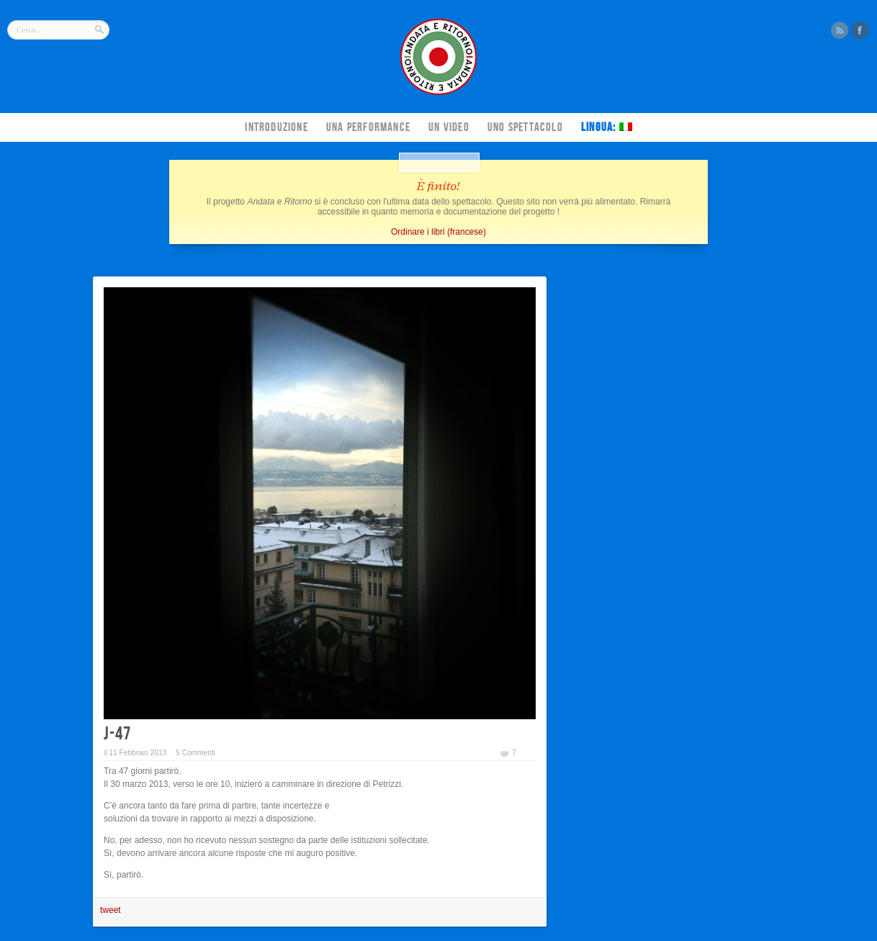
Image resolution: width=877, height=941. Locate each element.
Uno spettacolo (525, 127)
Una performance (368, 127)
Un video (448, 127)
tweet (110, 910)
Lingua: (606, 127)
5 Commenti (195, 753)
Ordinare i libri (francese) (438, 232)
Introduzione (276, 127)
